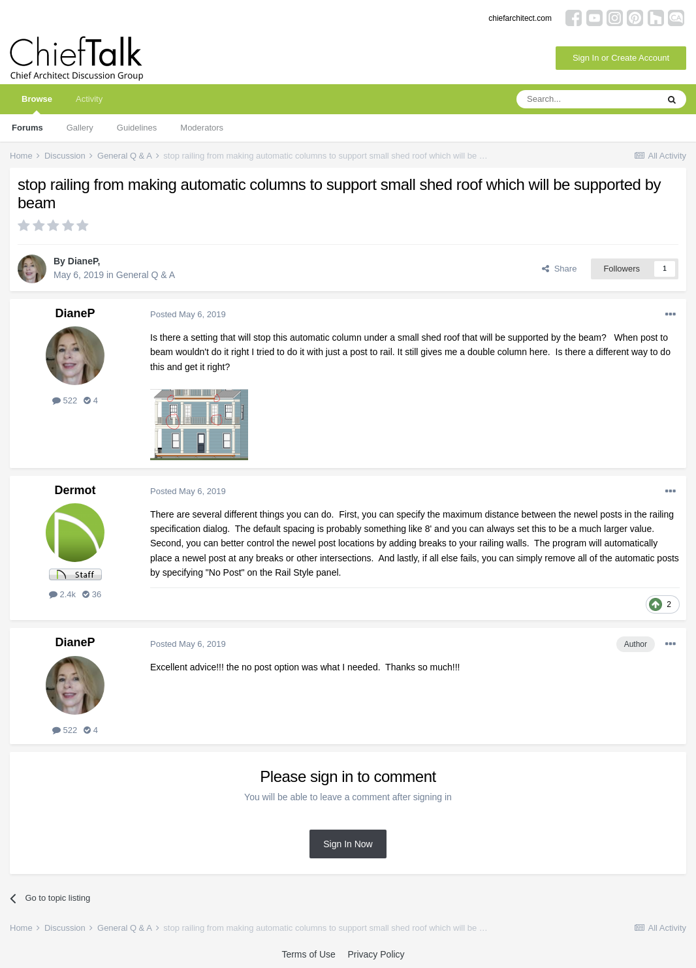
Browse (37, 104)
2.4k (62, 594)
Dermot (74, 490)
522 (64, 400)
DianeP (83, 261)
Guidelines (137, 128)
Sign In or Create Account (621, 58)
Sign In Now (347, 844)
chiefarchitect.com (520, 18)
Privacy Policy (375, 954)
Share (559, 268)
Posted (188, 314)
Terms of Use (308, 954)
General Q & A (145, 275)
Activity (89, 99)
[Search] (586, 99)
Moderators (201, 128)
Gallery (80, 128)
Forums (27, 128)
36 (91, 594)
